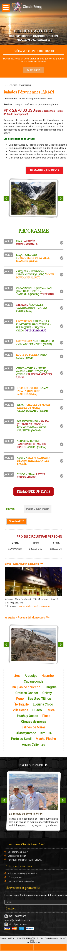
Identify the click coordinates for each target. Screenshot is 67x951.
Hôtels (10, 509)
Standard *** (18, 521)
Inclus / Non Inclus (37, 509)
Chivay (47, 693)
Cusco (37, 710)
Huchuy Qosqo (27, 716)
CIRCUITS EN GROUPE (33, 801)
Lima (17, 675)
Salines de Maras (33, 727)
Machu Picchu (46, 738)
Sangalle (50, 687)
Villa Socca (20, 710)
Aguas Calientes (33, 744)
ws (50, 947)
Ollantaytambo (26, 733)
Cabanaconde (33, 681)
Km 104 (45, 733)
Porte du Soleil (21, 738)
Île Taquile (21, 704)
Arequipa (31, 675)
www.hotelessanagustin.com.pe (35, 606)
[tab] (33, 243)
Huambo (47, 675)
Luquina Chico (43, 704)
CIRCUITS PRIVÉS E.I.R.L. (30, 938)
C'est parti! (33, 69)
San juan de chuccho (25, 687)
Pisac (46, 716)
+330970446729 (17, 947)
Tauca (50, 710)
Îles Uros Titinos (39, 698)
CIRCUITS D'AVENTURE (20, 85)
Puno (20, 698)
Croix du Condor (26, 693)
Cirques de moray (33, 721)
